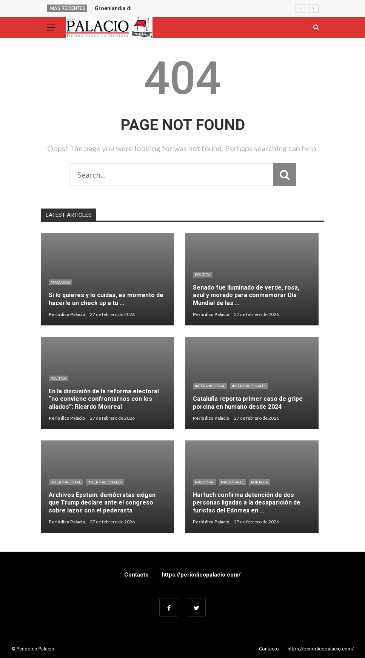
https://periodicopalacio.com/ (201, 574)
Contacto (136, 574)
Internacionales (249, 385)
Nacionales (232, 482)
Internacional (210, 385)
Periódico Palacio (67, 314)
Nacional (204, 482)
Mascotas (60, 282)
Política (203, 274)
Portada (259, 482)
